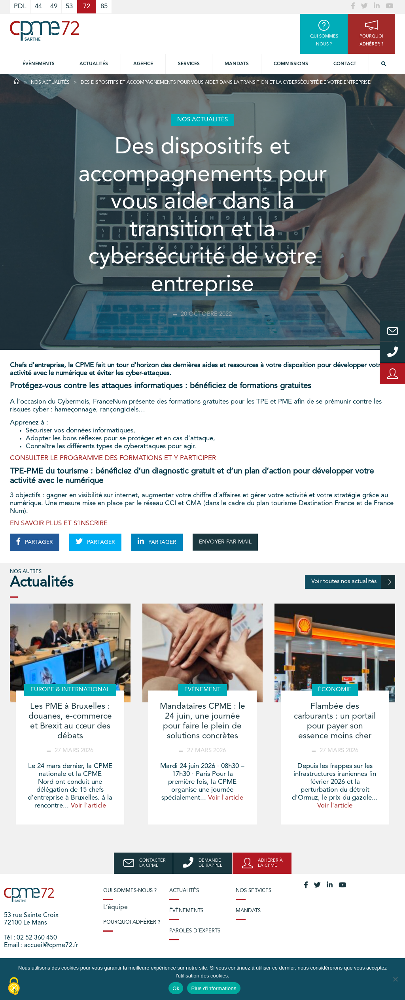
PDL (20, 6)
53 (69, 6)
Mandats (237, 64)
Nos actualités (50, 82)
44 (38, 6)
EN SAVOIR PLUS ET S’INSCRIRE (59, 523)
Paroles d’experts (194, 931)
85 (104, 6)
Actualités (93, 64)
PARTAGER (34, 541)
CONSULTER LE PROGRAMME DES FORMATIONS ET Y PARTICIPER (113, 458)
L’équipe (115, 907)
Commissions (291, 64)
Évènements (39, 64)
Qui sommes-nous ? (130, 890)
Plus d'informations (213, 988)
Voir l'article (88, 805)
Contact (344, 64)
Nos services (253, 890)
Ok (175, 988)
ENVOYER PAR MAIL (225, 542)
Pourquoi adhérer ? (131, 922)
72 (86, 6)
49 (53, 6)
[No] (395, 979)
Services (189, 64)
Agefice (143, 64)
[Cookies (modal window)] (14, 986)
